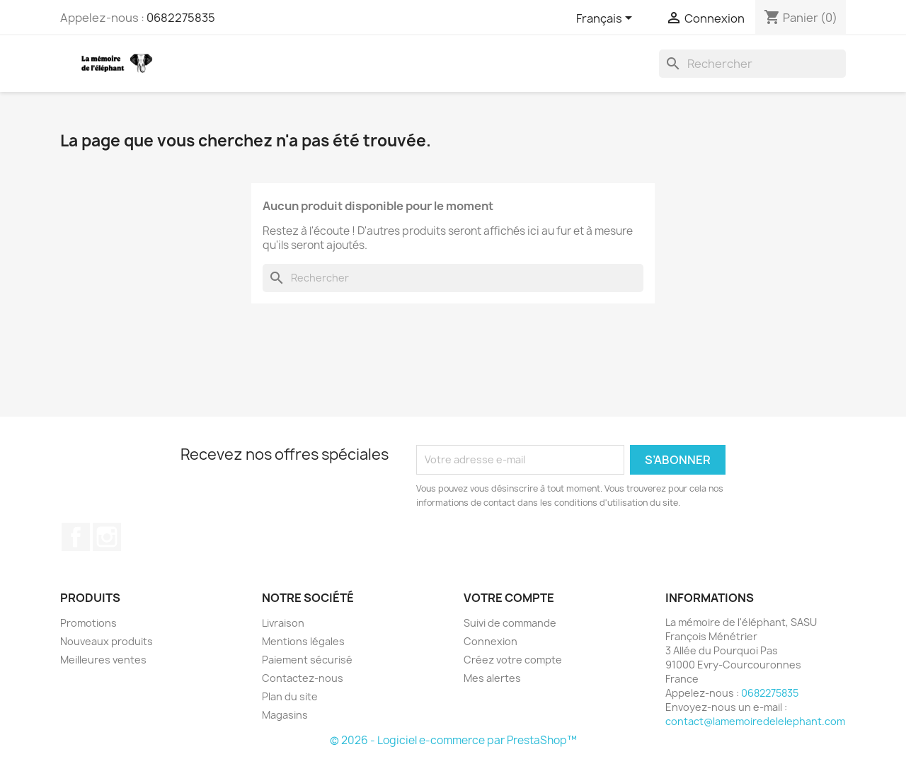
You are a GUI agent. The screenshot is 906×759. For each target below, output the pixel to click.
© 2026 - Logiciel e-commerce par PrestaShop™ (453, 740)
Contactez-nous (302, 678)
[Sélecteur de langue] (606, 19)
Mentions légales (303, 641)
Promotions (88, 623)
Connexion (490, 641)
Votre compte (509, 598)
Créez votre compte (513, 659)
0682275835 (181, 17)
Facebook (76, 537)
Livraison (283, 623)
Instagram (107, 537)
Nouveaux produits (106, 641)
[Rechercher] (752, 64)
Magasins (285, 715)
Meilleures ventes (103, 659)
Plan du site (290, 696)
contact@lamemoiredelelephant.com (755, 721)
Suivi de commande (510, 623)
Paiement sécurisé (307, 659)
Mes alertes (492, 678)
